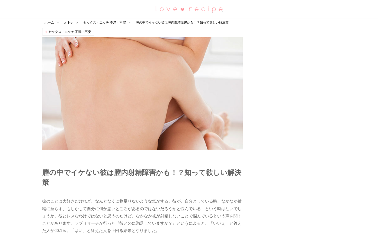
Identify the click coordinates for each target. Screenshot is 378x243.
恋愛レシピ (189, 9)
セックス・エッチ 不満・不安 (70, 31)
